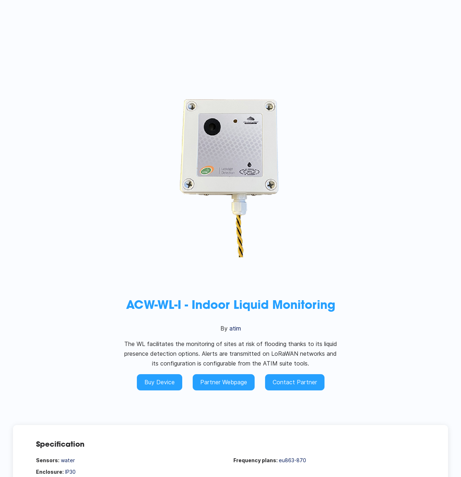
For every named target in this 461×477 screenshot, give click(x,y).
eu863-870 (292, 460)
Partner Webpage (223, 382)
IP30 (70, 472)
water (68, 460)
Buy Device (159, 382)
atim (235, 328)
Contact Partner (295, 382)
